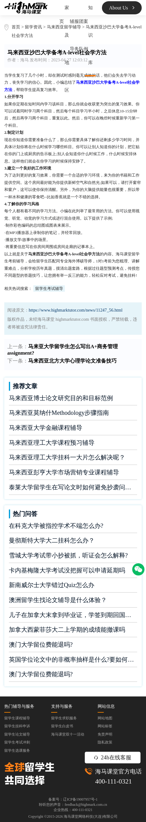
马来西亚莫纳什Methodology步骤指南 (59, 412)
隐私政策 (105, 742)
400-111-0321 (113, 781)
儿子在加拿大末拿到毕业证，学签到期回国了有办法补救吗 (73, 615)
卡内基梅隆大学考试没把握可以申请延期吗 (67, 570)
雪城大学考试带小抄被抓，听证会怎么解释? (68, 555)
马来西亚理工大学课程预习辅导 (52, 442)
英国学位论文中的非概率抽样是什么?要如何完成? (73, 659)
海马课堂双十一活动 (67, 734)
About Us (121, 7)
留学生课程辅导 (17, 718)
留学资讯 (33, 26)
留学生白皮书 (62, 726)
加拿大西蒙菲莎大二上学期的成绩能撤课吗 (67, 629)
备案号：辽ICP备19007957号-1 (73, 799)
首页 (16, 26)
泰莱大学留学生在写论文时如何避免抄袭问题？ (73, 487)
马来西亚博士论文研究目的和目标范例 (61, 398)
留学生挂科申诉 (17, 726)
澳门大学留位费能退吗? (41, 644)
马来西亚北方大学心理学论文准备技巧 (72, 361)
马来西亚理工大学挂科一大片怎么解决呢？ (67, 457)
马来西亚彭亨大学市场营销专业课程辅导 (64, 472)
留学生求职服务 (64, 718)
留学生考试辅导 (49, 288)
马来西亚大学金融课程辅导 (45, 427)
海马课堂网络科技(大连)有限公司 (91, 816)
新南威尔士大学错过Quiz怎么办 (51, 585)
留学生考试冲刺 (17, 742)
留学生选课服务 (17, 750)
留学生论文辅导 (17, 734)
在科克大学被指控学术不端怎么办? (56, 525)
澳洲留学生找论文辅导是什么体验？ (58, 600)
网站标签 (105, 726)
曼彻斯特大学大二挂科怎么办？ (52, 540)
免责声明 (105, 734)
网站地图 (105, 718)
